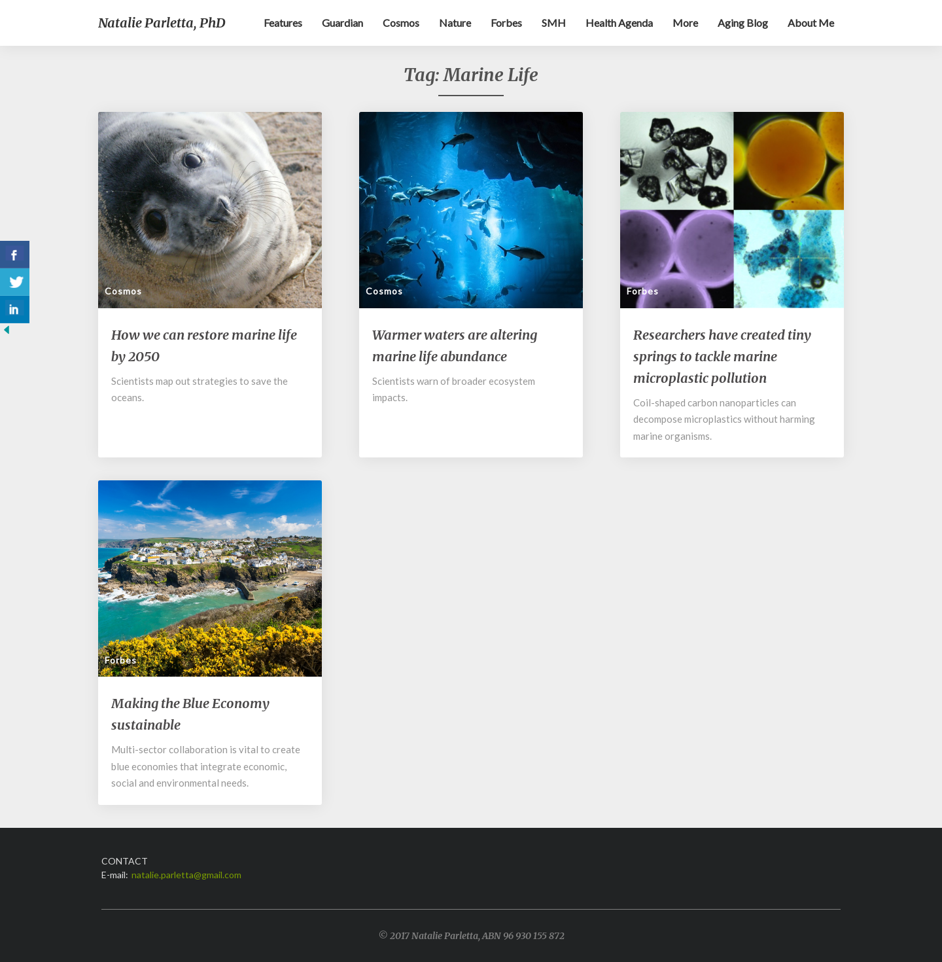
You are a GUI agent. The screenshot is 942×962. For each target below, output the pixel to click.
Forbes (506, 22)
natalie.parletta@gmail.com (186, 874)
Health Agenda (619, 22)
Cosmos (401, 22)
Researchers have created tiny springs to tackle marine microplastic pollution (722, 356)
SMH (554, 22)
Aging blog (743, 22)
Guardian (342, 22)
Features (283, 22)
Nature (455, 22)
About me (811, 22)
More (685, 22)
